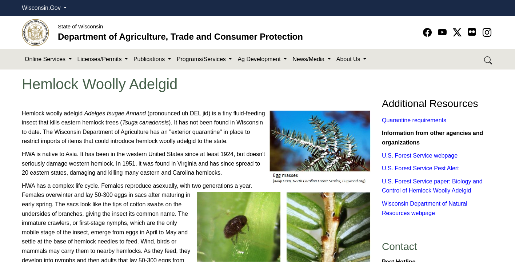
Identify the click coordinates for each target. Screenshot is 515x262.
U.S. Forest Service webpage (420, 155)
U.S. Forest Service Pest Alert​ (420, 168)
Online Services (46, 59)
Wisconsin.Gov (42, 8)
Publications (150, 59)
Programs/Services (202, 59)
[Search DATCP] (488, 59)
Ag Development (259, 59)
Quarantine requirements (414, 120)
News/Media (309, 59)
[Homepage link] (35, 32)
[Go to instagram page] (487, 32)
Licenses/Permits (100, 59)
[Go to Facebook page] (428, 32)
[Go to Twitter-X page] (458, 32)
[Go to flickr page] (471, 32)
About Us (349, 59)
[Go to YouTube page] (443, 32)
